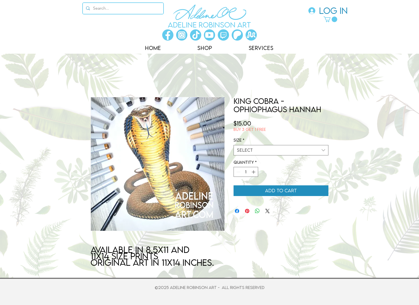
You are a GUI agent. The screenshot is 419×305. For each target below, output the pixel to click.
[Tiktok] (195, 35)
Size (239, 140)
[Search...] (122, 8)
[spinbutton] (246, 172)
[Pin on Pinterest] (247, 211)
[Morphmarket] (251, 35)
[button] (330, 19)
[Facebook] (167, 35)
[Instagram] (181, 35)
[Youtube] (209, 35)
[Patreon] (237, 35)
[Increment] (254, 172)
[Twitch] (223, 35)
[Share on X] (267, 211)
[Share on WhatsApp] (257, 211)
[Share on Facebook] (237, 211)
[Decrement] (237, 172)
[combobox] (281, 150)
